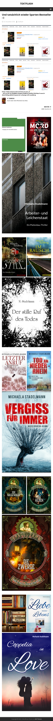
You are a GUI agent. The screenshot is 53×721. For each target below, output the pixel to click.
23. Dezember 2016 (9, 22)
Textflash (20, 22)
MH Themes (38, 719)
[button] (50, 9)
